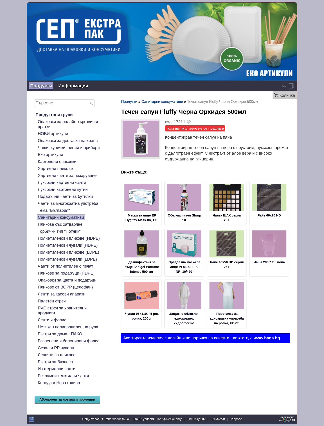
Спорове (236, 419)
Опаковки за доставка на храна (68, 140)
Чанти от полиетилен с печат (65, 266)
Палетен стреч (52, 301)
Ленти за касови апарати (62, 294)
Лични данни (196, 419)
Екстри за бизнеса (55, 361)
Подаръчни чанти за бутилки (65, 196)
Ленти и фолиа (52, 320)
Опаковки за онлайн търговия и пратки (68, 124)
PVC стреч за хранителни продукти (62, 310)
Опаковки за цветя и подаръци (67, 280)
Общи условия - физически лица (105, 419)
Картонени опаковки (57, 161)
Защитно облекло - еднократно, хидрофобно (184, 320)
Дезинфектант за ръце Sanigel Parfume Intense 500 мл (141, 268)
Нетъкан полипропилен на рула (68, 327)
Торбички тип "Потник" (59, 231)
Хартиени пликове (55, 168)
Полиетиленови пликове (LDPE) (68, 252)
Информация (73, 85)
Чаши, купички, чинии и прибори (69, 147)
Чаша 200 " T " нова (269, 263)
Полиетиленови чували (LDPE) (67, 259)
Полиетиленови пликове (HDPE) (69, 238)
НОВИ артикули (53, 133)
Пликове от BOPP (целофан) (65, 287)
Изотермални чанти (56, 368)
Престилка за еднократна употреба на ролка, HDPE (227, 320)
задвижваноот (287, 419)
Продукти (41, 85)
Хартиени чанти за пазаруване (67, 175)
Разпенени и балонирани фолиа (69, 340)
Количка (287, 95)
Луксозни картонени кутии (63, 189)
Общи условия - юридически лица (158, 419)
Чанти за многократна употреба (68, 203)
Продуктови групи (54, 114)
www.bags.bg (267, 339)
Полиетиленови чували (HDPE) (68, 245)
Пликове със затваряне (60, 224)
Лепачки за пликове (56, 354)
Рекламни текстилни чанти (63, 375)
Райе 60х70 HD (269, 215)
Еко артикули (50, 154)
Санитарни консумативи (61, 217)
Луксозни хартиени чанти (62, 182)
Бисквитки (217, 419)
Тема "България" (54, 210)
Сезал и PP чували (56, 347)
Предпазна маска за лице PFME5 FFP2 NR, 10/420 (184, 268)
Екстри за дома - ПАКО (60, 333)
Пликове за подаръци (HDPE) (66, 273)
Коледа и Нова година (59, 382)
